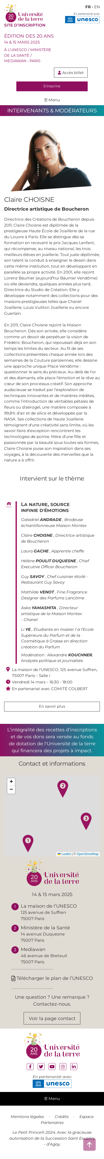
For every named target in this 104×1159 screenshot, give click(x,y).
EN (97, 6)
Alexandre (69, 654)
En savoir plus (52, 706)
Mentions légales (27, 1116)
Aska (39, 607)
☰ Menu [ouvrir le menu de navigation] (52, 99)
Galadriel (42, 519)
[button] (28, 843)
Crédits (61, 1116)
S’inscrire (51, 86)
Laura (35, 551)
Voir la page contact (52, 1018)
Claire (37, 535)
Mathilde (38, 592)
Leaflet (64, 854)
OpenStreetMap (88, 854)
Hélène (49, 560)
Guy (33, 576)
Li (26, 629)
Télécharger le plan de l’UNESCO (52, 978)
